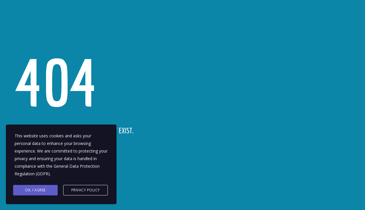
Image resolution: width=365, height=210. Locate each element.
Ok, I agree (35, 190)
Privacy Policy (85, 190)
